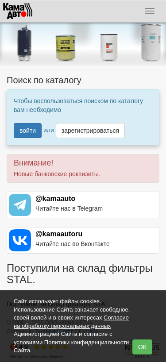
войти (27, 130)
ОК (142, 346)
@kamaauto (55, 198)
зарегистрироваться (90, 130)
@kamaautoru (58, 234)
